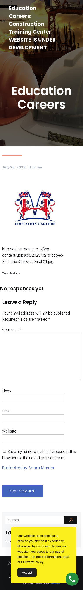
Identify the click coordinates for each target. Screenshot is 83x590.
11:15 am (35, 167)
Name (7, 391)
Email (6, 411)
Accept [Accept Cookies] (27, 572)
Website (9, 431)
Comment (11, 329)
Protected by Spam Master (28, 468)
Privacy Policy (33, 562)
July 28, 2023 (14, 167)
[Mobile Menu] (70, 28)
